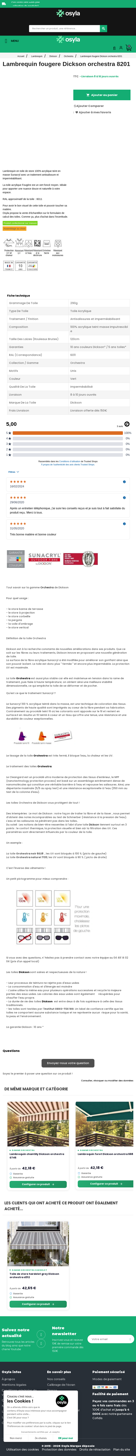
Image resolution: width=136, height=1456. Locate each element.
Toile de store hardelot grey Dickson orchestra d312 (34, 1275)
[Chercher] (103, 28)
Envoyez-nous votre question (68, 1063)
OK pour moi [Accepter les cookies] (65, 1438)
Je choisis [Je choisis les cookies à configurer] (41, 1438)
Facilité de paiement (110, 1394)
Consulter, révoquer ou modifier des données (107, 1080)
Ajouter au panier (102, 95)
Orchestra (47, 587)
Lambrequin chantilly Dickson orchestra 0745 (37, 1155)
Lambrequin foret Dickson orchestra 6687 (106, 1154)
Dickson (94, 824)
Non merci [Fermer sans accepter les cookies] (16, 1438)
